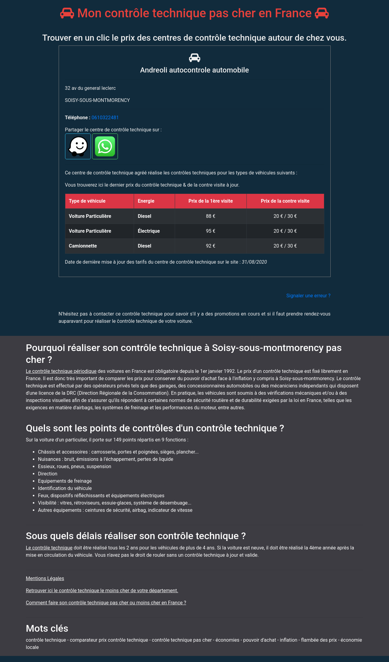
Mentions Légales (45, 578)
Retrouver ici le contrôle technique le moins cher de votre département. (102, 590)
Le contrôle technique (49, 548)
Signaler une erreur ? (308, 296)
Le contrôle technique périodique (61, 371)
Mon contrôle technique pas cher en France (194, 13)
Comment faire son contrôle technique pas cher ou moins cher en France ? (106, 603)
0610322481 (105, 117)
